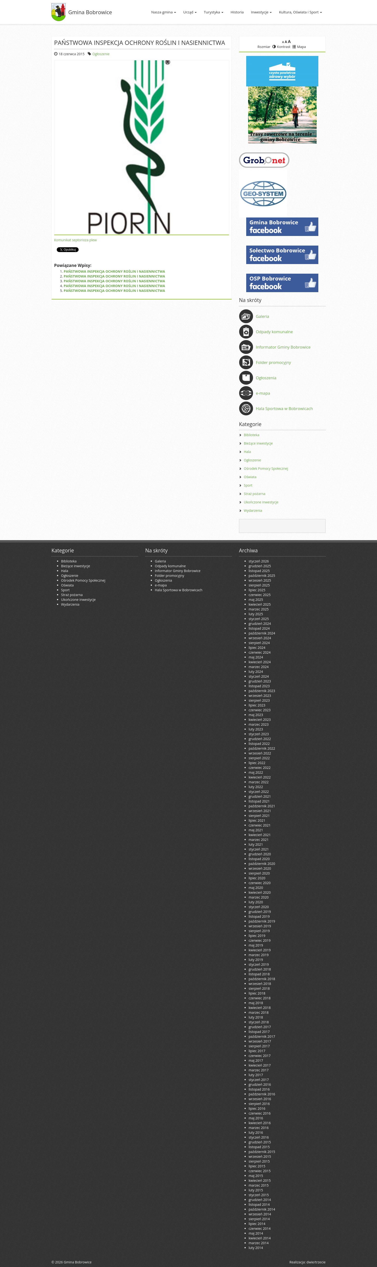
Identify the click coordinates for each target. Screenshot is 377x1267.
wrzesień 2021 (260, 810)
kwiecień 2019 (260, 950)
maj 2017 (256, 1060)
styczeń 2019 (259, 964)
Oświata (250, 477)
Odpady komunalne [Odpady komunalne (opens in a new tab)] (274, 331)
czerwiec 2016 (259, 1113)
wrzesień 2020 (260, 868)
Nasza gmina (163, 12)
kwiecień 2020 (260, 892)
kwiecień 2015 (260, 1180)
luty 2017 (256, 1075)
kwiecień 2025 (260, 604)
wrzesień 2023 (260, 695)
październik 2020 (262, 863)
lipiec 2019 (257, 935)
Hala (247, 451)
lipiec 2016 (257, 1108)
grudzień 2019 (260, 911)
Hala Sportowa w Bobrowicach (284, 408)
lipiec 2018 (257, 993)
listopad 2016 (259, 1089)
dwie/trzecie (316, 1262)
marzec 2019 (259, 955)
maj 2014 (256, 1233)
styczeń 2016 (259, 1137)
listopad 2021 (259, 801)
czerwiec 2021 (259, 825)
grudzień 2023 (260, 681)
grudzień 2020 (260, 854)
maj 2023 (256, 714)
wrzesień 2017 (260, 1041)
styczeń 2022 (259, 791)
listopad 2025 (259, 570)
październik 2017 (262, 1036)
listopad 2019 (259, 916)
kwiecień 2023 (260, 719)
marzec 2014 (259, 1243)
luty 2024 (256, 671)
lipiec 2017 (257, 1051)
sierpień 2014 (259, 1219)
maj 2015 (256, 1175)
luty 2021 (256, 844)
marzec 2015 (259, 1185)
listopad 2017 (259, 1031)
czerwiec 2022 (259, 767)
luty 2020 (256, 902)
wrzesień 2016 (260, 1099)
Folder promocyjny (273, 362)
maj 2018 (256, 1003)
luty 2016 (256, 1132)
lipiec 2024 (257, 647)
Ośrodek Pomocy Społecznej (266, 468)
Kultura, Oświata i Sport (300, 12)
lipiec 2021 (257, 820)
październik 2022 (262, 748)
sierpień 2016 (259, 1103)
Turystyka (213, 12)
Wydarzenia (253, 510)
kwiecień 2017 (260, 1065)
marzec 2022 (259, 782)
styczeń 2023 (259, 734)
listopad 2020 (259, 859)
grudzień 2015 (260, 1142)
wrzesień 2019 (260, 926)
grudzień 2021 (260, 796)
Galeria (262, 316)
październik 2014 (262, 1209)
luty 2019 (256, 959)
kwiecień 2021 (260, 835)
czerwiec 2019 (259, 940)
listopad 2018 (259, 974)
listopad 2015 (259, 1147)
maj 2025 (256, 599)
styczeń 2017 (259, 1079)
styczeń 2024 (259, 676)
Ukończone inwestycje (261, 502)
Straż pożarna (254, 493)
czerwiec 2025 (259, 594)
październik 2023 (262, 690)
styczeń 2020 (259, 907)
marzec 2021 (259, 839)
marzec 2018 (259, 1012)
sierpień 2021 (259, 815)
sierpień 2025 (259, 585)
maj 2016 (256, 1118)
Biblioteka (251, 435)
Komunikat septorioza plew (75, 240)
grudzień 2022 (260, 738)
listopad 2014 (259, 1204)
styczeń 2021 (259, 849)
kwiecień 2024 (260, 662)
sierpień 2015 (259, 1161)
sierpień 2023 (259, 700)
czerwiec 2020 (259, 883)
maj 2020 (256, 887)
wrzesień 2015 (260, 1156)
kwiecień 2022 (260, 777)
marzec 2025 (259, 609)
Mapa (299, 46)
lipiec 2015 (257, 1166)
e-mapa (263, 393)
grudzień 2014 (260, 1199)
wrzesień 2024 (260, 638)
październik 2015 (262, 1151)
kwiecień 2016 (260, 1123)
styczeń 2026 (259, 561)
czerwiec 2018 (259, 998)
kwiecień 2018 (260, 1007)
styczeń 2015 (259, 1195)
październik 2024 (262, 633)
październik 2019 (262, 921)
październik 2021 (262, 806)
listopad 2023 (259, 686)
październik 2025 (262, 575)
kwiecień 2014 (260, 1238)
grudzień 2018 (260, 969)
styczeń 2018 (259, 1022)
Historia (237, 12)
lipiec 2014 (257, 1223)
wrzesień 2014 (260, 1214)
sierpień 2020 (259, 873)
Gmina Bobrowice (90, 12)
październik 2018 (262, 979)
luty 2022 (256, 786)
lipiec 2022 (257, 762)
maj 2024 (256, 657)
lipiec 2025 (257, 590)
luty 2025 (256, 614)
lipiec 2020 (257, 878)
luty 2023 (256, 729)
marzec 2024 (259, 666)
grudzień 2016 (260, 1084)
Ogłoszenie (101, 54)
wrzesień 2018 (260, 983)
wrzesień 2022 (260, 753)
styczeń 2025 (259, 618)
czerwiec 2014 (259, 1228)
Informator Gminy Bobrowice (283, 347)
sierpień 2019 (259, 931)
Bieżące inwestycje (258, 443)
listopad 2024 (259, 628)
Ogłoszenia (266, 377)
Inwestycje (261, 12)
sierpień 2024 (259, 642)
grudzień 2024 (260, 623)
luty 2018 (256, 1017)
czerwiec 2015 (259, 1171)
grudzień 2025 (260, 566)
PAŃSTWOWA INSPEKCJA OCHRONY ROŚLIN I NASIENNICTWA (114, 271)
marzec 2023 (259, 724)
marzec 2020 (259, 897)
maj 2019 (256, 945)
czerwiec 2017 (259, 1055)
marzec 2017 (259, 1070)
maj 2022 (256, 772)
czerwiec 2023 (259, 710)
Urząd (190, 12)
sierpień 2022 (259, 758)
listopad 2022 (259, 743)
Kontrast (281, 46)
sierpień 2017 (259, 1046)
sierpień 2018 (259, 988)
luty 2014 (256, 1247)
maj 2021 (256, 830)
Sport (248, 485)
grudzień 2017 (260, 1027)
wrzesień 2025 (260, 580)
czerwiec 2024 (259, 652)
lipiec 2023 (257, 705)
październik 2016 (262, 1094)
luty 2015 (256, 1190)
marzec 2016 (259, 1127)
